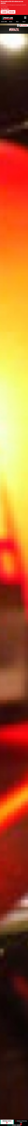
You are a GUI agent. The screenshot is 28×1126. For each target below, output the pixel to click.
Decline (11, 12)
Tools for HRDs (4, 21)
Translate (24, 25)
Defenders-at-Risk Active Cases (21, 1121)
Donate (10, 21)
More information (5, 9)
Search (23, 21)
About (17, 21)
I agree (4, 12)
